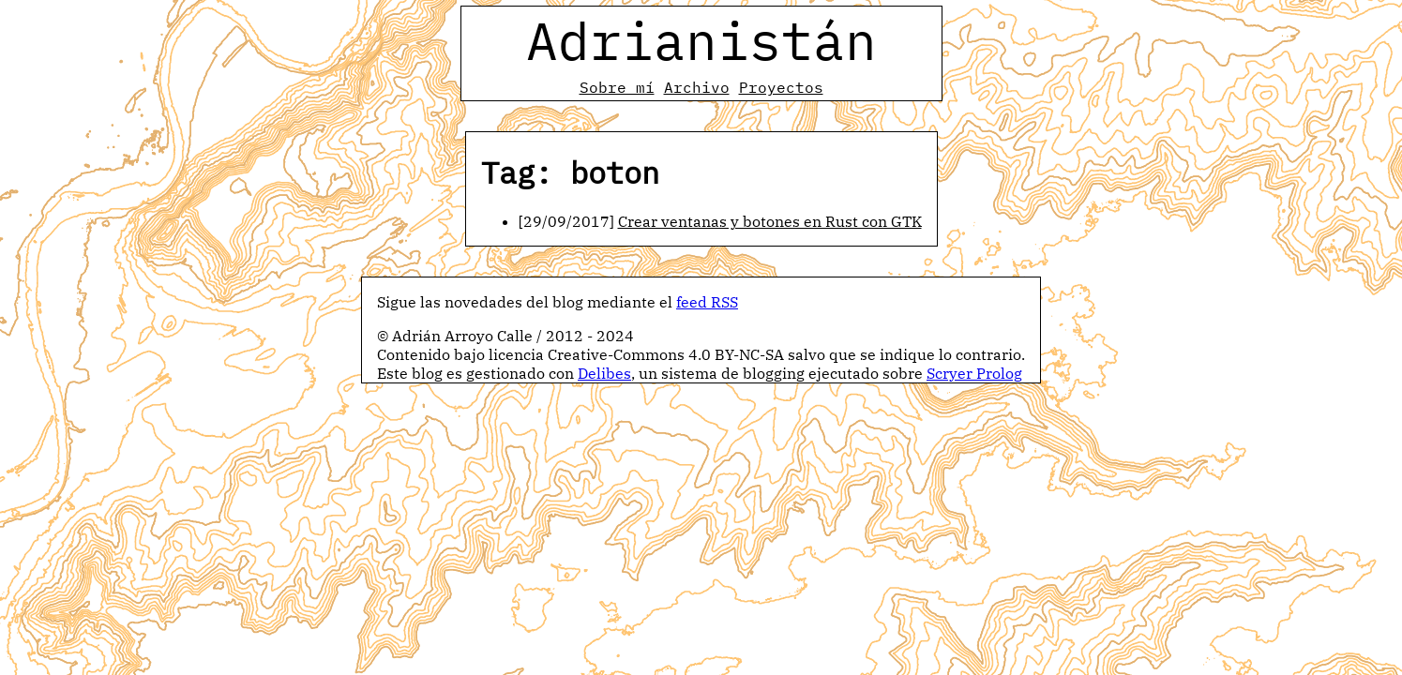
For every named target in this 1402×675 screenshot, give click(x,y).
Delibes (604, 373)
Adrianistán (701, 40)
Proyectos (781, 87)
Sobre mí (617, 87)
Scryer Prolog (974, 373)
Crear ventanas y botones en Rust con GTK (770, 221)
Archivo (697, 87)
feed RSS (707, 301)
